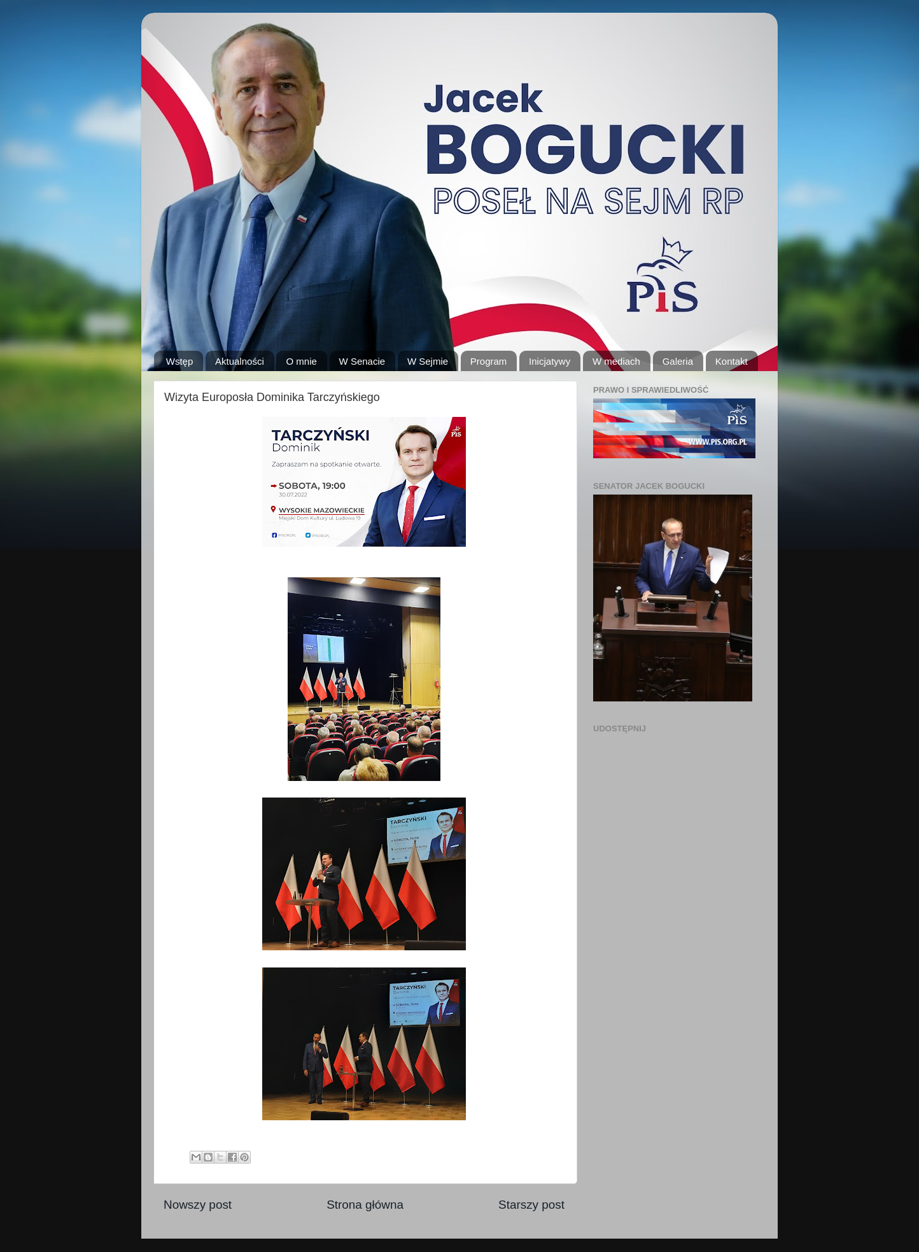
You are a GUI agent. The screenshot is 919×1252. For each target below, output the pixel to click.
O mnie (301, 361)
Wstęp (179, 361)
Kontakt (731, 361)
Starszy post (531, 1204)
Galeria (678, 361)
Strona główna (364, 1204)
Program (488, 361)
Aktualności (239, 361)
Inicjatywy (549, 361)
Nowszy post (198, 1204)
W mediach (616, 361)
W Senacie (362, 361)
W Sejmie (427, 361)
